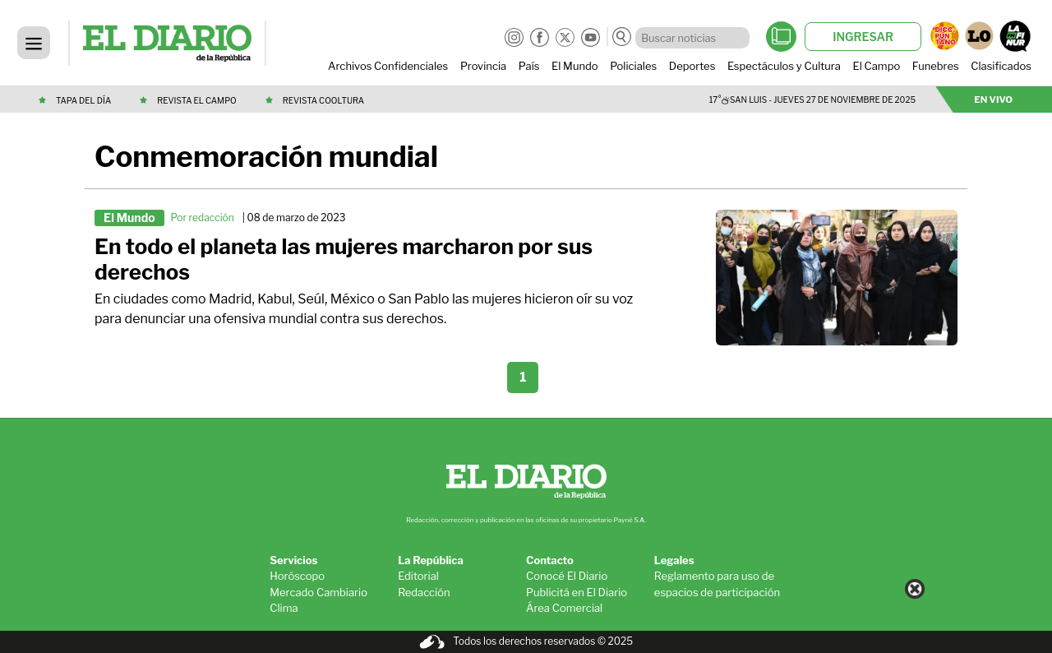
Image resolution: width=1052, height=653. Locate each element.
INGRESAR (863, 37)
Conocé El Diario (566, 575)
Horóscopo (297, 575)
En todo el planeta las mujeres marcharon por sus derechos (344, 259)
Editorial (418, 575)
